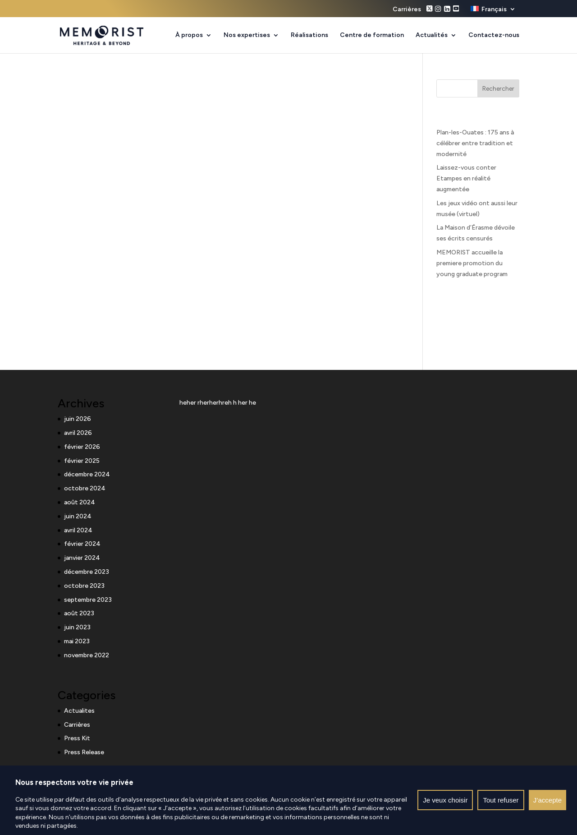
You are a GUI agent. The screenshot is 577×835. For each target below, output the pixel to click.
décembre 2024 (87, 474)
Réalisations (309, 35)
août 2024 (79, 502)
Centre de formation (372, 35)
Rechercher (498, 88)
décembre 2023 (86, 572)
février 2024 (82, 544)
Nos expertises (247, 35)
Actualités (432, 35)
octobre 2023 (84, 586)
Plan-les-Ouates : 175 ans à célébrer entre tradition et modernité (475, 143)
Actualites (79, 711)
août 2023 (79, 613)
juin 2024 (78, 516)
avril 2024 (78, 530)
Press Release (84, 752)
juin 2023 (77, 627)
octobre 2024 (84, 488)
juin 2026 (77, 419)
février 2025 (82, 461)
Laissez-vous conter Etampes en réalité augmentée (466, 178)
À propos (189, 35)
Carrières (407, 9)
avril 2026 (78, 433)
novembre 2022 (86, 655)
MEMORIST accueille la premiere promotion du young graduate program (472, 263)
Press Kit (77, 738)
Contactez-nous (493, 35)
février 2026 (82, 447)
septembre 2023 (88, 600)
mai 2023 (77, 641)
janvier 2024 (82, 558)
